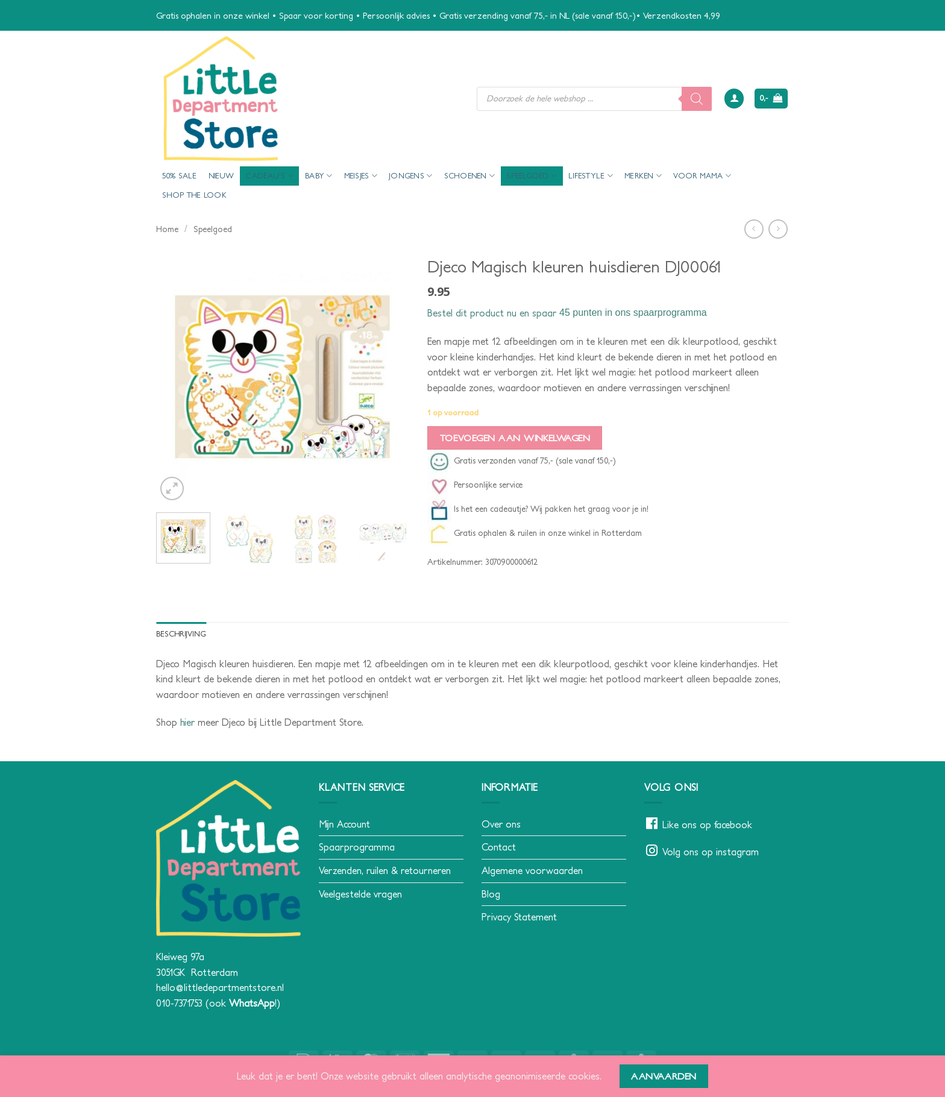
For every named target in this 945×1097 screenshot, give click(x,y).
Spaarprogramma (357, 846)
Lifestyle (590, 175)
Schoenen (469, 175)
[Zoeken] (697, 99)
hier (187, 722)
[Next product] (753, 228)
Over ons (501, 824)
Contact (499, 846)
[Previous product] (777, 228)
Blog (491, 893)
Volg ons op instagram (710, 851)
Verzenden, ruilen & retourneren (385, 870)
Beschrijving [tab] (181, 633)
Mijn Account (344, 824)
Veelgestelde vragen (360, 893)
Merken (643, 175)
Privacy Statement (519, 916)
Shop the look (194, 195)
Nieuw (221, 175)
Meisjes (360, 175)
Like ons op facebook (707, 824)
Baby (318, 175)
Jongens (410, 175)
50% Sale (179, 175)
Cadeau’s (269, 175)
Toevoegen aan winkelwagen (515, 438)
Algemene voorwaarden (532, 870)
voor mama (702, 175)
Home (167, 229)
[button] (734, 98)
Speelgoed (531, 175)
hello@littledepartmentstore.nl (220, 987)
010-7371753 (179, 1003)
